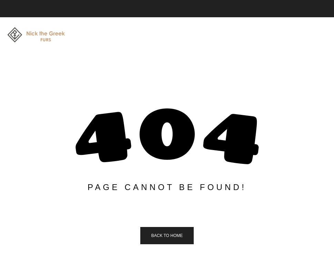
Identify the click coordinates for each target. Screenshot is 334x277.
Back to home (167, 235)
